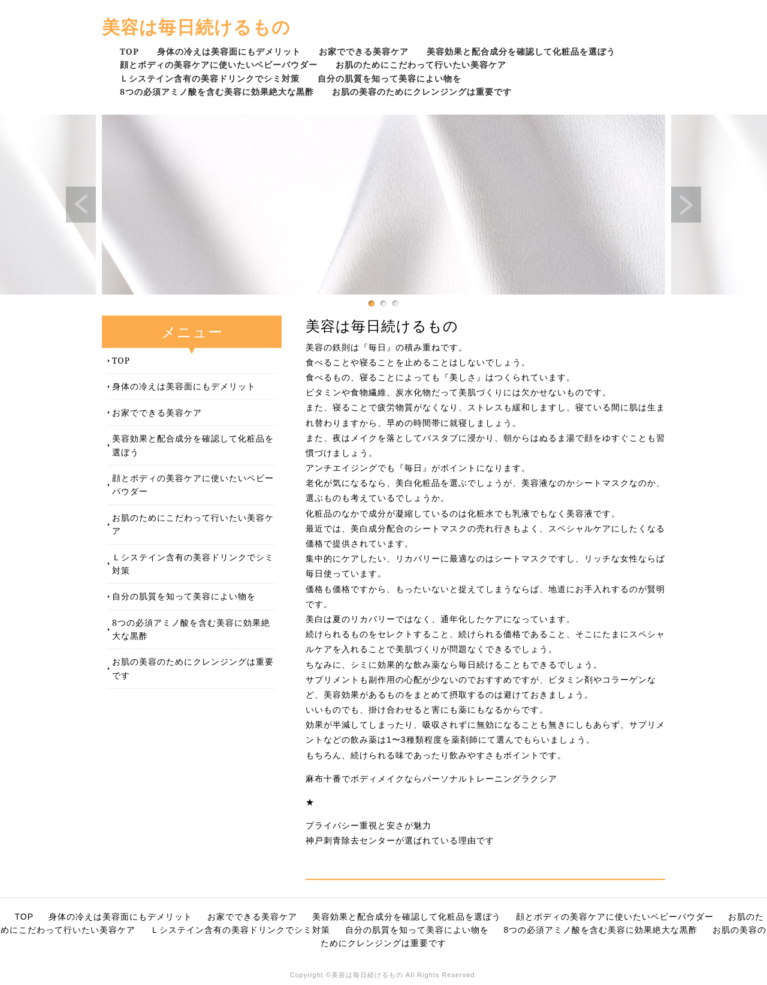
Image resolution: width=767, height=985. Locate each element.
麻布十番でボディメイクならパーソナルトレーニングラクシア (431, 778)
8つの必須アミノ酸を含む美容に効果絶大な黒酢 (217, 91)
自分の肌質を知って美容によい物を (389, 78)
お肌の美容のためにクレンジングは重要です (422, 91)
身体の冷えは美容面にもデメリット (229, 51)
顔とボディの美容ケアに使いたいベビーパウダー (219, 64)
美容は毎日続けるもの (196, 26)
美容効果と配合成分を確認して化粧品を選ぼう (521, 51)
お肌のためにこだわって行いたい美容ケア (421, 64)
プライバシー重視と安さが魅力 (368, 825)
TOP (129, 51)
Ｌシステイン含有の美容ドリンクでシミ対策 (210, 78)
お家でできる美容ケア (364, 51)
